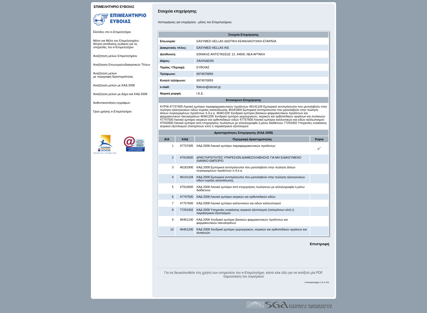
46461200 (186, 229)
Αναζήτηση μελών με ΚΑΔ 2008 (114, 85)
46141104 (186, 177)
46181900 (186, 167)
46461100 (186, 219)
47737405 (186, 145)
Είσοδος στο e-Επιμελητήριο (112, 32)
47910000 (186, 157)
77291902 (186, 209)
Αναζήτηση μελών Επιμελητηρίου (115, 55)
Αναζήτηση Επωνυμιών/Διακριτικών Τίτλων (121, 64)
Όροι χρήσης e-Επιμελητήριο (112, 111)
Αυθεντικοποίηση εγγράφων (111, 102)
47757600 (186, 203)
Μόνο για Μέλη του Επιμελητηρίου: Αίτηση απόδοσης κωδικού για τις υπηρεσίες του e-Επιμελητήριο (116, 44)
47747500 (186, 196)
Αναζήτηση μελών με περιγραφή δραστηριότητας (113, 75)
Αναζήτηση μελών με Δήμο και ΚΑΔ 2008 (120, 94)
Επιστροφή (319, 244)
